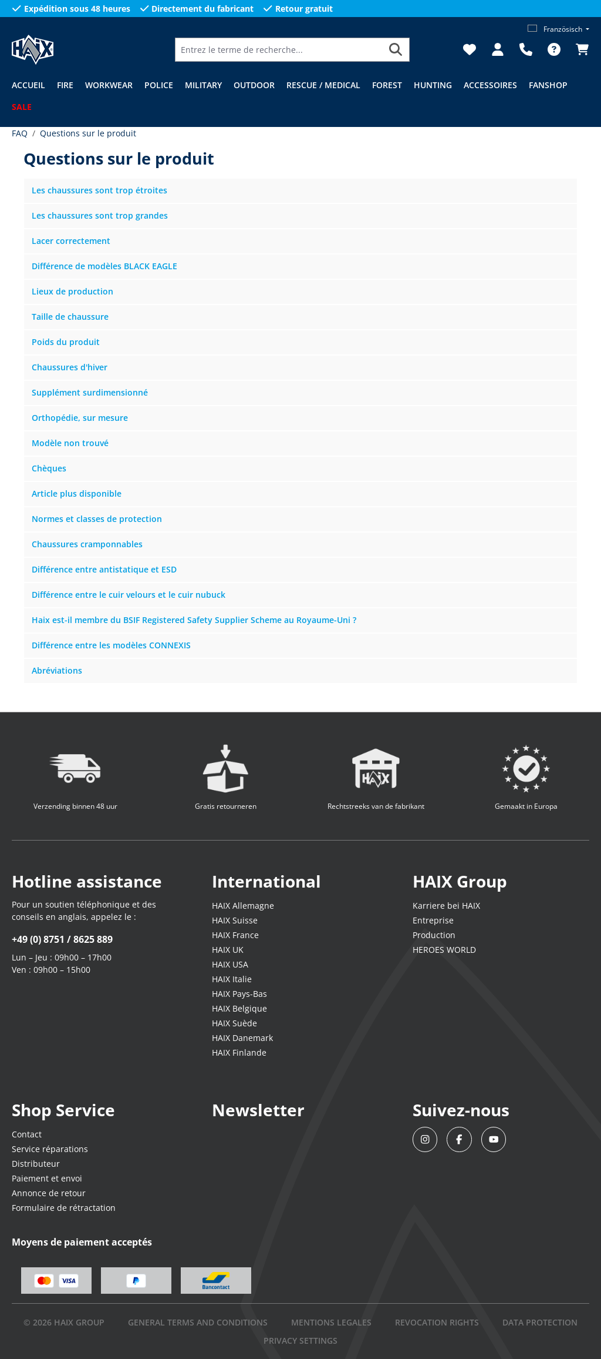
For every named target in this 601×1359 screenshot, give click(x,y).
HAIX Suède (234, 1023)
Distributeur (36, 1163)
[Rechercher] (396, 50)
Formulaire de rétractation (64, 1207)
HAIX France (235, 934)
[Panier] (578, 49)
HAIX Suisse (235, 920)
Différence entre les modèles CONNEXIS (111, 645)
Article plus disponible (76, 493)
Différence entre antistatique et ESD (104, 569)
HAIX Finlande (239, 1052)
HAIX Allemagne (243, 905)
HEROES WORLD (444, 949)
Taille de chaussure (70, 316)
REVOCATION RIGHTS (437, 1322)
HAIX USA (230, 964)
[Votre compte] (498, 49)
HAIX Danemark (242, 1037)
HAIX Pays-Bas (239, 993)
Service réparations (50, 1148)
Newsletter (258, 1110)
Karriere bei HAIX (446, 905)
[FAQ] (554, 49)
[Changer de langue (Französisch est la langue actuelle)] (558, 29)
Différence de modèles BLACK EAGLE (104, 266)
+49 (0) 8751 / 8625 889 (62, 939)
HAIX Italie (232, 979)
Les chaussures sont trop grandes (100, 215)
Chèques (49, 468)
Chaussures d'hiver (69, 367)
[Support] (526, 49)
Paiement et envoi (47, 1178)
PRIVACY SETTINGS (300, 1340)
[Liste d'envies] (469, 49)
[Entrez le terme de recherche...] (279, 50)
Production (434, 934)
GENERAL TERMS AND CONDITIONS (198, 1322)
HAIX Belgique (239, 1008)
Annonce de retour (49, 1193)
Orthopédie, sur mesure (80, 417)
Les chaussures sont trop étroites (99, 190)
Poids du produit (66, 341)
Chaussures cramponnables (87, 544)
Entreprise (433, 920)
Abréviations (57, 670)
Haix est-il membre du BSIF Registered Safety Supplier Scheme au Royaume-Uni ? (194, 619)
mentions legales (331, 1322)
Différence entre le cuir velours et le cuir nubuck (128, 594)
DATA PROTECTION (540, 1322)
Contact (27, 1134)
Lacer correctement (71, 240)
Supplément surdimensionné (90, 392)
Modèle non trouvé (70, 442)
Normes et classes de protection (97, 518)
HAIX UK (228, 949)
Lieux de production (72, 291)
